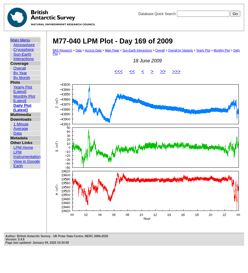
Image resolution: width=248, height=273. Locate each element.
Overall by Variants (180, 50)
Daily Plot (22, 105)
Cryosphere (23, 49)
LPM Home (23, 147)
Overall (19, 68)
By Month (21, 77)
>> (163, 71)
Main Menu (20, 40)
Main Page (112, 50)
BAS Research (62, 50)
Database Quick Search (189, 14)
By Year (20, 73)
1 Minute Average (20, 126)
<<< (119, 71)
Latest (20, 91)
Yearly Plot (22, 87)
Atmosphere (24, 45)
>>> (176, 71)
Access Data (93, 50)
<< (132, 71)
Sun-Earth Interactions (23, 56)
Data (17, 133)
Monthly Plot (24, 96)
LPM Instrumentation (27, 154)
